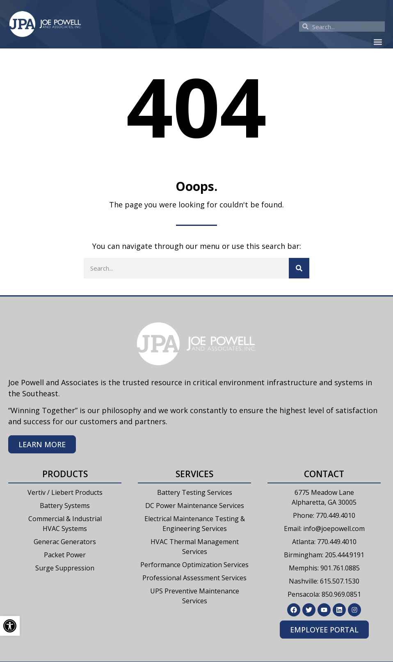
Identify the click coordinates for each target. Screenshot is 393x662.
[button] (378, 41)
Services (194, 474)
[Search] (299, 268)
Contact (324, 474)
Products (65, 474)
